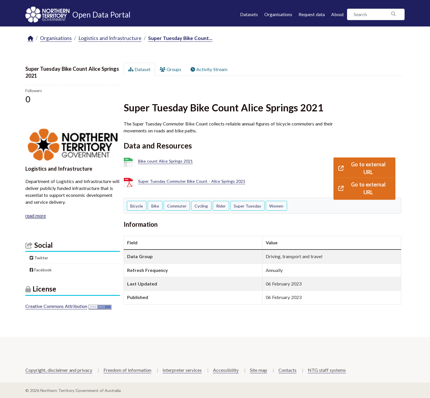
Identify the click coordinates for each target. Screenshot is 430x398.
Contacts (287, 370)
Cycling (201, 205)
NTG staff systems (327, 370)
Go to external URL (362, 168)
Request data (312, 14)
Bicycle (136, 205)
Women (276, 205)
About (337, 14)
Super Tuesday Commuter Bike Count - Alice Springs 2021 (191, 181)
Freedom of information (127, 370)
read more (35, 215)
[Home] (30, 38)
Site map (258, 370)
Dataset (139, 69)
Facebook (41, 269)
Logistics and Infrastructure (110, 38)
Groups (170, 69)
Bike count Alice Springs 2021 (165, 161)
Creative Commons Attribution (56, 306)
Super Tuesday (247, 205)
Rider (221, 205)
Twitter (39, 257)
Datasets (249, 14)
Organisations (278, 14)
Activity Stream (209, 69)
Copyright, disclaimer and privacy (58, 370)
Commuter (176, 205)
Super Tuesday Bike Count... (180, 38)
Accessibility (226, 370)
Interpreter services (182, 370)
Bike (155, 205)
